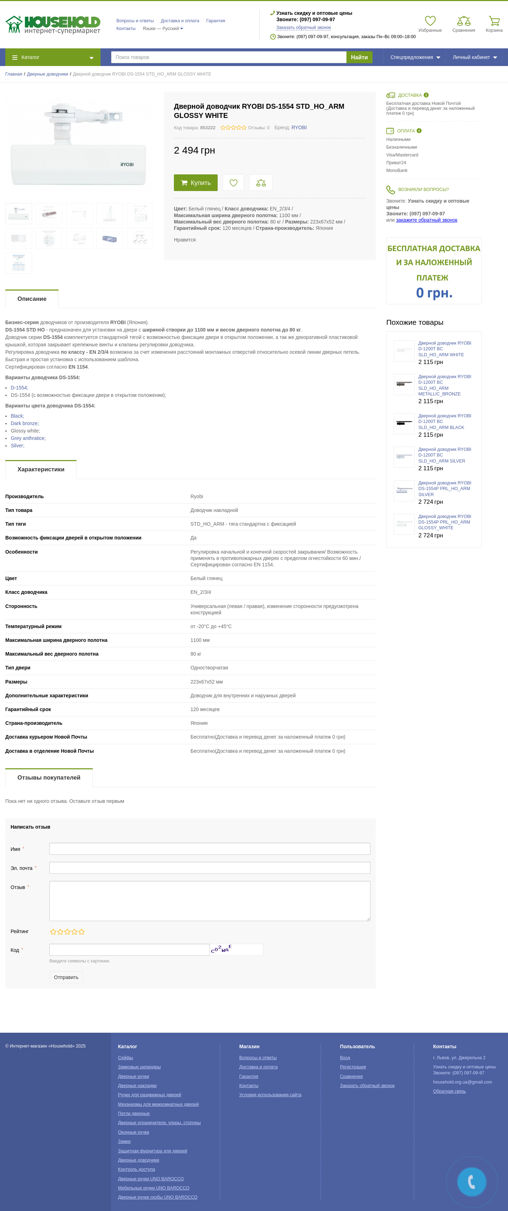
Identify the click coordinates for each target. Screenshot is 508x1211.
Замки (124, 1141)
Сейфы (125, 1057)
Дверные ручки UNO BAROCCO (151, 1178)
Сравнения (351, 1076)
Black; (17, 416)
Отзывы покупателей (49, 777)
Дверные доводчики (47, 74)
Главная (13, 74)
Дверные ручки (133, 1076)
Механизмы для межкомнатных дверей (158, 1104)
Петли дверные (134, 1113)
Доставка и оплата (180, 20)
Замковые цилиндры (139, 1066)
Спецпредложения (415, 57)
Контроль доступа (136, 1169)
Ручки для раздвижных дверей (149, 1094)
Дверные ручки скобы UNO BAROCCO (158, 1197)
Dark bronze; (25, 423)
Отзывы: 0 (259, 127)
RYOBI (299, 127)
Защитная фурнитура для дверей (152, 1151)
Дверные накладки (137, 1085)
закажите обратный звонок (427, 220)
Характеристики (41, 469)
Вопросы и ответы (135, 20)
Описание (32, 299)
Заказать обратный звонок (303, 27)
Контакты (125, 28)
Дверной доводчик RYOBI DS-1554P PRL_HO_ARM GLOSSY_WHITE (444, 522)
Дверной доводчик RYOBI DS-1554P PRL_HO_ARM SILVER (444, 489)
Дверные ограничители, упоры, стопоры (159, 1122)
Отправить (66, 977)
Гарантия (215, 20)
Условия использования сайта (270, 1094)
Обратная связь (449, 1091)
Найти (359, 57)
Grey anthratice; (28, 438)
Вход (345, 1057)
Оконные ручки (133, 1132)
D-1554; (19, 387)
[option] (434, 271)
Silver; (17, 445)
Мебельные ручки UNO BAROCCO (154, 1188)
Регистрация (353, 1066)
